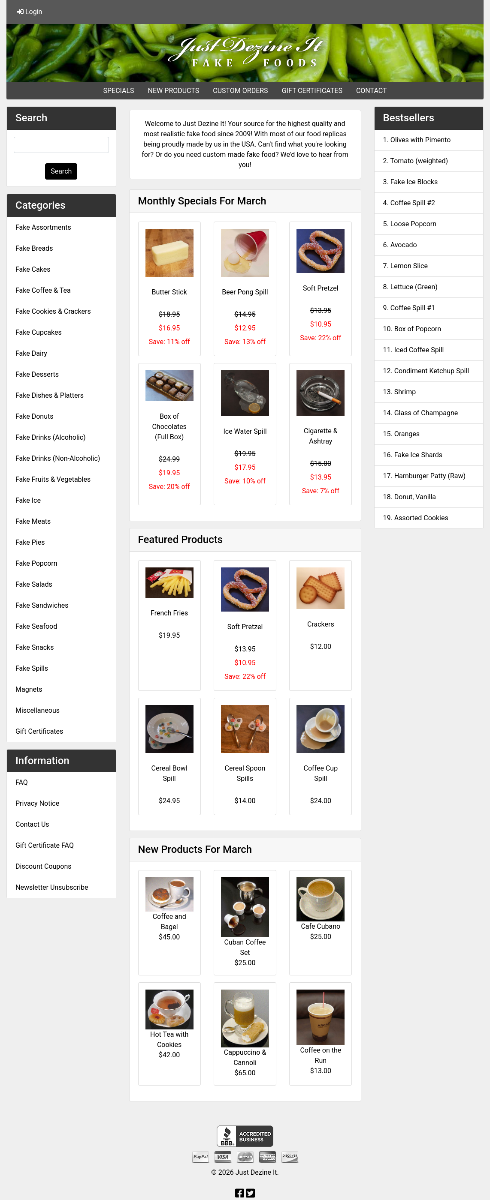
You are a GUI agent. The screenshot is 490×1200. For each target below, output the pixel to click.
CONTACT (371, 91)
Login (29, 12)
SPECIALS (118, 91)
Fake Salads (33, 584)
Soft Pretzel (321, 288)
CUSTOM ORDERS (240, 91)
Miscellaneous (37, 710)
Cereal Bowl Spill (169, 773)
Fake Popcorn (36, 563)
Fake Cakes (33, 269)
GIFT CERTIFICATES (312, 91)
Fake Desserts (37, 374)
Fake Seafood (36, 626)
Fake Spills (31, 668)
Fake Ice (28, 500)
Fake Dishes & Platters (49, 395)
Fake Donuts (34, 416)
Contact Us (32, 824)
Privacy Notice (37, 803)
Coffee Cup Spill (321, 773)
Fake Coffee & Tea (43, 290)
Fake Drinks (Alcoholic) (50, 437)
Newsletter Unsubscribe (51, 887)
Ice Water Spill (244, 431)
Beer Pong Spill (245, 292)
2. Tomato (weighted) (415, 161)
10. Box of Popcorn (412, 329)
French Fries (169, 613)
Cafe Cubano (320, 926)
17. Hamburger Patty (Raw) (424, 476)
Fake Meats (33, 521)
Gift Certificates (39, 731)
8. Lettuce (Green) (410, 287)
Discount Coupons (43, 866)
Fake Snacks (34, 647)
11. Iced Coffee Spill (413, 350)
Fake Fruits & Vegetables (53, 479)
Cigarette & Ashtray (321, 436)
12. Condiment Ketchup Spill (426, 371)
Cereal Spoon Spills (245, 773)
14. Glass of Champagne (420, 413)
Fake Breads (34, 248)
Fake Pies (30, 542)
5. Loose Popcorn (410, 224)
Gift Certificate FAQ (44, 845)
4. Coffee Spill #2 (409, 203)
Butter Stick (169, 292)
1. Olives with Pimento (417, 140)
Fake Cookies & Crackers (53, 311)
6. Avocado (400, 245)
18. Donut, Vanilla (409, 497)
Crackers (320, 624)
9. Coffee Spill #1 (409, 308)
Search (61, 171)
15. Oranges (401, 434)
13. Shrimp (399, 392)
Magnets (28, 689)
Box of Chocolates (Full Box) (169, 426)
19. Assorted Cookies (415, 518)
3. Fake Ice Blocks (410, 182)
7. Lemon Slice (405, 266)
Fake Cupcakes (38, 332)
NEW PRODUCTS (174, 91)
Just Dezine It (256, 1172)
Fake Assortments (43, 227)
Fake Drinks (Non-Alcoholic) (57, 458)
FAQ (21, 782)
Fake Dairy (31, 353)
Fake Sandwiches (42, 605)
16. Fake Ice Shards (413, 455)
